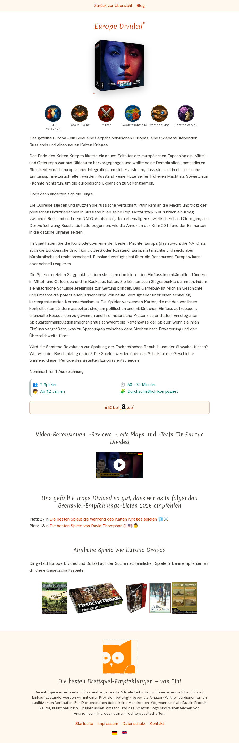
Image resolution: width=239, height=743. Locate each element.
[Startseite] (119, 657)
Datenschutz (133, 723)
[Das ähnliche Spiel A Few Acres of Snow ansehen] (160, 598)
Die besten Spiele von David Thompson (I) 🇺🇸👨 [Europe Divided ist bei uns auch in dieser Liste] (94, 525)
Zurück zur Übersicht (113, 5)
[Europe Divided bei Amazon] (119, 68)
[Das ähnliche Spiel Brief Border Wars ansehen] (184, 598)
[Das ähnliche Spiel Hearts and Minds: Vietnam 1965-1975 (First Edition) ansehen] (54, 598)
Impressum (107, 723)
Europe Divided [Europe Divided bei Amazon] (119, 26)
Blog (140, 5)
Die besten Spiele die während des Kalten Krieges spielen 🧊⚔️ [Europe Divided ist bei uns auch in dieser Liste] (109, 519)
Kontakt (157, 723)
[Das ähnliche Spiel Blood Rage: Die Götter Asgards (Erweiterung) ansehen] (136, 598)
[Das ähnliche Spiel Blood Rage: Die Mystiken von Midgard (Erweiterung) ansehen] (95, 598)
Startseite (84, 723)
